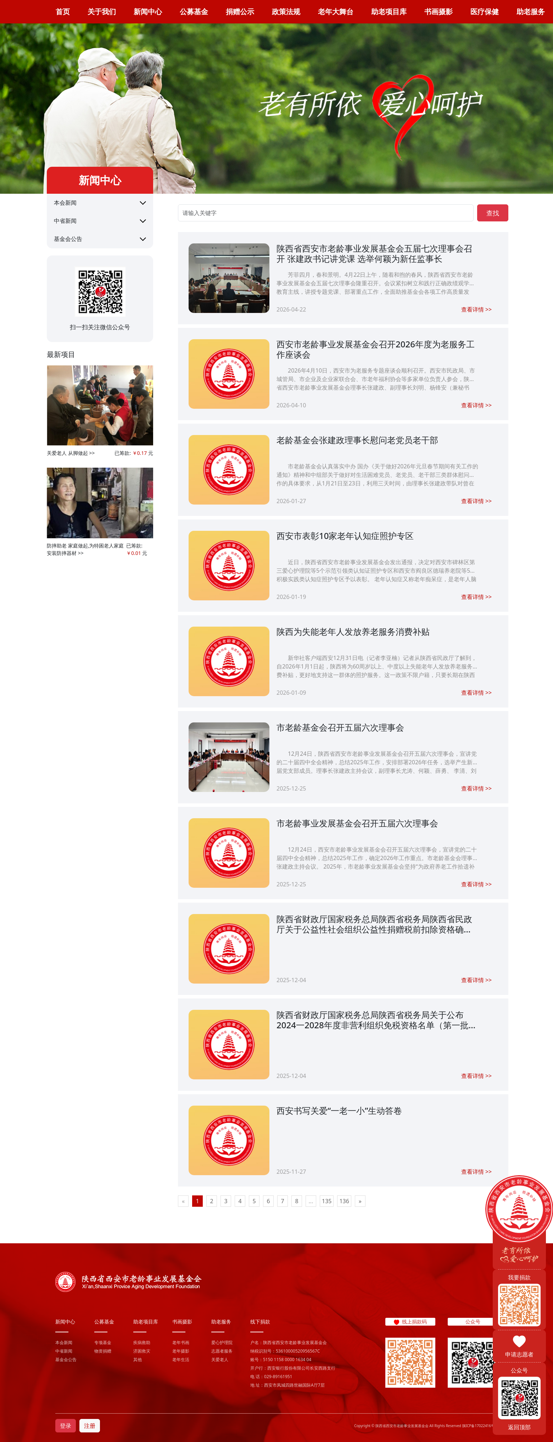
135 (326, 1201)
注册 (89, 1426)
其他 (137, 1359)
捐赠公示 (240, 11)
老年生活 (180, 1359)
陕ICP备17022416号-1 (480, 1425)
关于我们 (102, 11)
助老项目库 (389, 11)
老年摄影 (180, 1351)
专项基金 (102, 1342)
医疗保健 (484, 11)
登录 (65, 1426)
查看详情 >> (476, 309)
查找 (492, 213)
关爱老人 (219, 1359)
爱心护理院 (222, 1342)
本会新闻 (65, 203)
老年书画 (180, 1342)
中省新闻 (65, 221)
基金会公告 (68, 239)
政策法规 (286, 11)
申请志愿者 (519, 1354)
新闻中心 (148, 11)
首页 (63, 11)
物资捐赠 (102, 1351)
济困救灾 (141, 1351)
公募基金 (194, 11)
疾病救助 (141, 1342)
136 (344, 1201)
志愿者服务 (222, 1351)
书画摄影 (438, 11)
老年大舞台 (335, 11)
